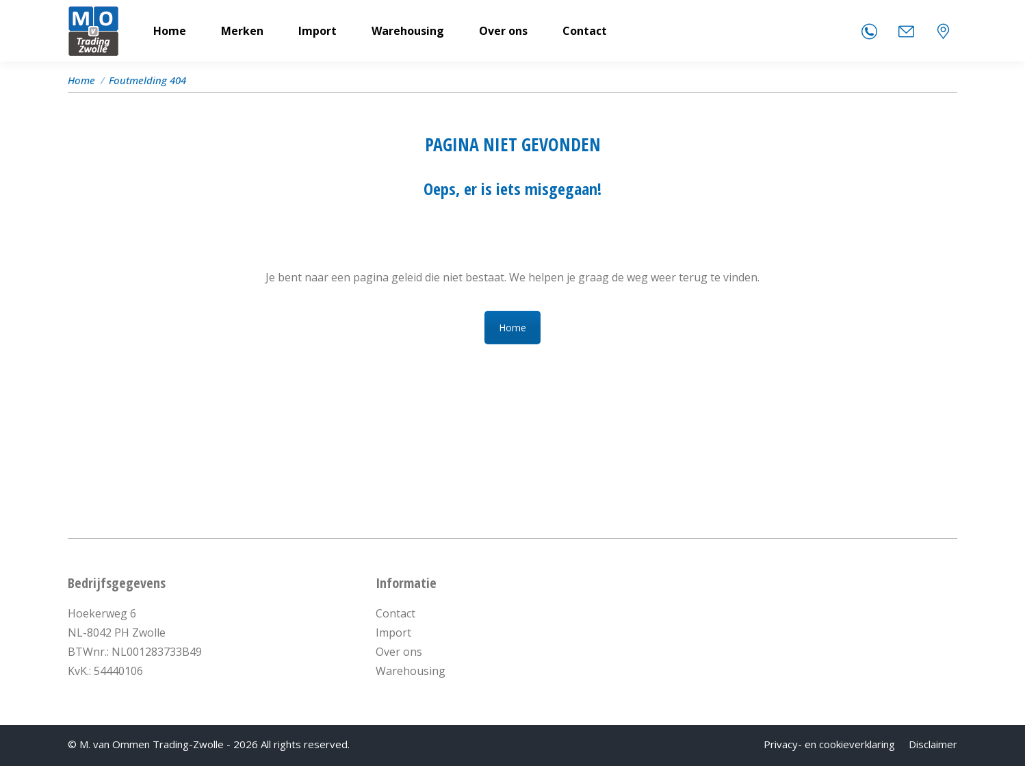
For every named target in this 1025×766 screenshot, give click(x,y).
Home (512, 327)
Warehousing (410, 670)
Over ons (399, 651)
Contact (395, 613)
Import (393, 632)
